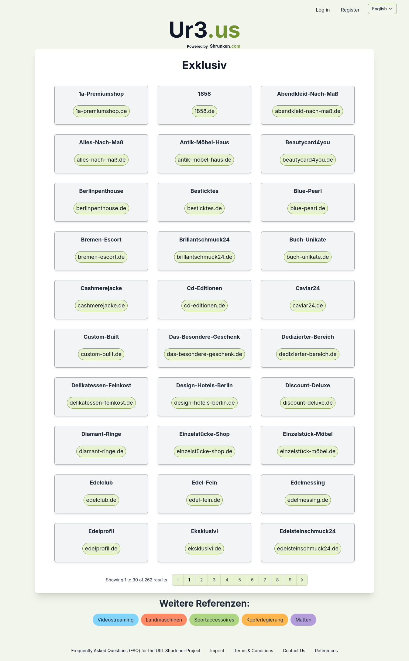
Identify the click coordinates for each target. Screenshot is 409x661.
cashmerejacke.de (101, 305)
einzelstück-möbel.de (307, 451)
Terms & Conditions (253, 650)
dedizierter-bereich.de (308, 354)
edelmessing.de (307, 500)
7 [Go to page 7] (265, 579)
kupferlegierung (265, 620)
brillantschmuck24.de (204, 257)
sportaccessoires (214, 620)
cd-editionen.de (204, 305)
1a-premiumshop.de (101, 111)
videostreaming (116, 620)
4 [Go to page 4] (226, 579)
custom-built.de (101, 354)
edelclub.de (101, 500)
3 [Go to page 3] (214, 579)
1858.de (204, 111)
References (326, 650)
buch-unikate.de (308, 257)
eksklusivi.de (204, 548)
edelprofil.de (101, 548)
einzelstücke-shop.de (204, 451)
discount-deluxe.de (308, 402)
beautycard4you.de (308, 159)
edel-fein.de (204, 500)
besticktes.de (204, 208)
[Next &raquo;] (302, 580)
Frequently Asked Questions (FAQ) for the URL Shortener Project (135, 650)
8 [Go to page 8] (277, 579)
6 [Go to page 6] (252, 579)
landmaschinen (164, 620)
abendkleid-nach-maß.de (307, 111)
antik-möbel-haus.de (205, 159)
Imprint (217, 650)
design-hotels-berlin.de (204, 402)
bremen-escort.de (101, 257)
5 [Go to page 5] (239, 579)
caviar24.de (308, 305)
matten (303, 620)
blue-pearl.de (307, 208)
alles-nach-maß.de (101, 159)
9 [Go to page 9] (290, 579)
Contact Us (294, 650)
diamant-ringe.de (101, 451)
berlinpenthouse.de (101, 208)
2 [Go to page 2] (201, 579)
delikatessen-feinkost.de (101, 402)
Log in (323, 10)
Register (350, 10)
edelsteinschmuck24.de (308, 548)
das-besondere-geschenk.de (204, 354)
